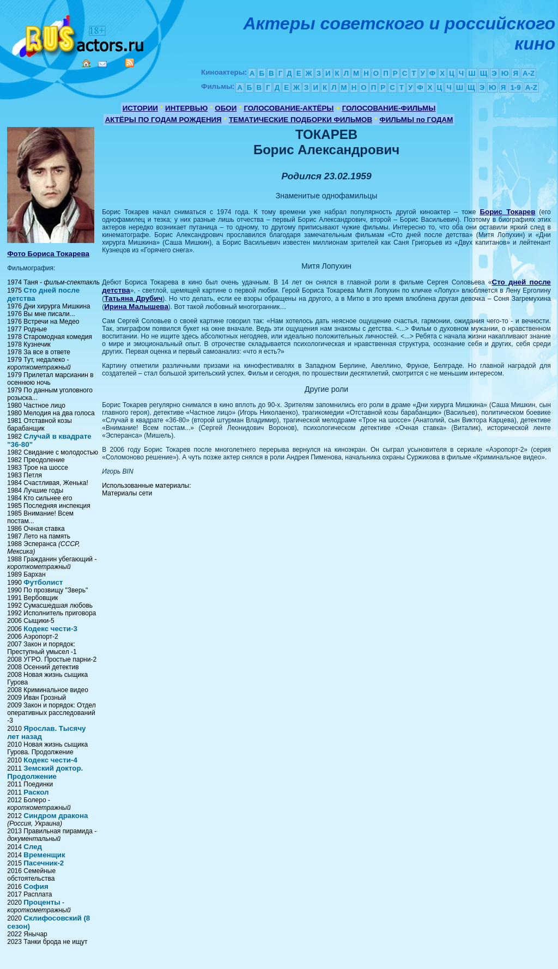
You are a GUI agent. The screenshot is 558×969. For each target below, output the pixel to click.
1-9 (515, 87)
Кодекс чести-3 (50, 629)
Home (86, 63)
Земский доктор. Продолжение (45, 772)
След (32, 847)
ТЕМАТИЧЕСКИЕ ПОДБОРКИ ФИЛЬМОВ (300, 120)
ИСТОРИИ (140, 108)
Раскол (35, 792)
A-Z (529, 73)
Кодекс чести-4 (50, 760)
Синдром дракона (55, 815)
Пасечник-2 (43, 863)
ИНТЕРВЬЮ (186, 108)
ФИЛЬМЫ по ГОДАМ (416, 120)
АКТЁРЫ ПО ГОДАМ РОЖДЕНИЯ (163, 120)
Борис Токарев (507, 212)
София (35, 886)
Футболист (43, 582)
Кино (79, 34)
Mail (102, 64)
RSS (129, 62)
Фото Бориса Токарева (48, 254)
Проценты (41, 902)
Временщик (44, 855)
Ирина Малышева (136, 306)
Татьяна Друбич (133, 298)
